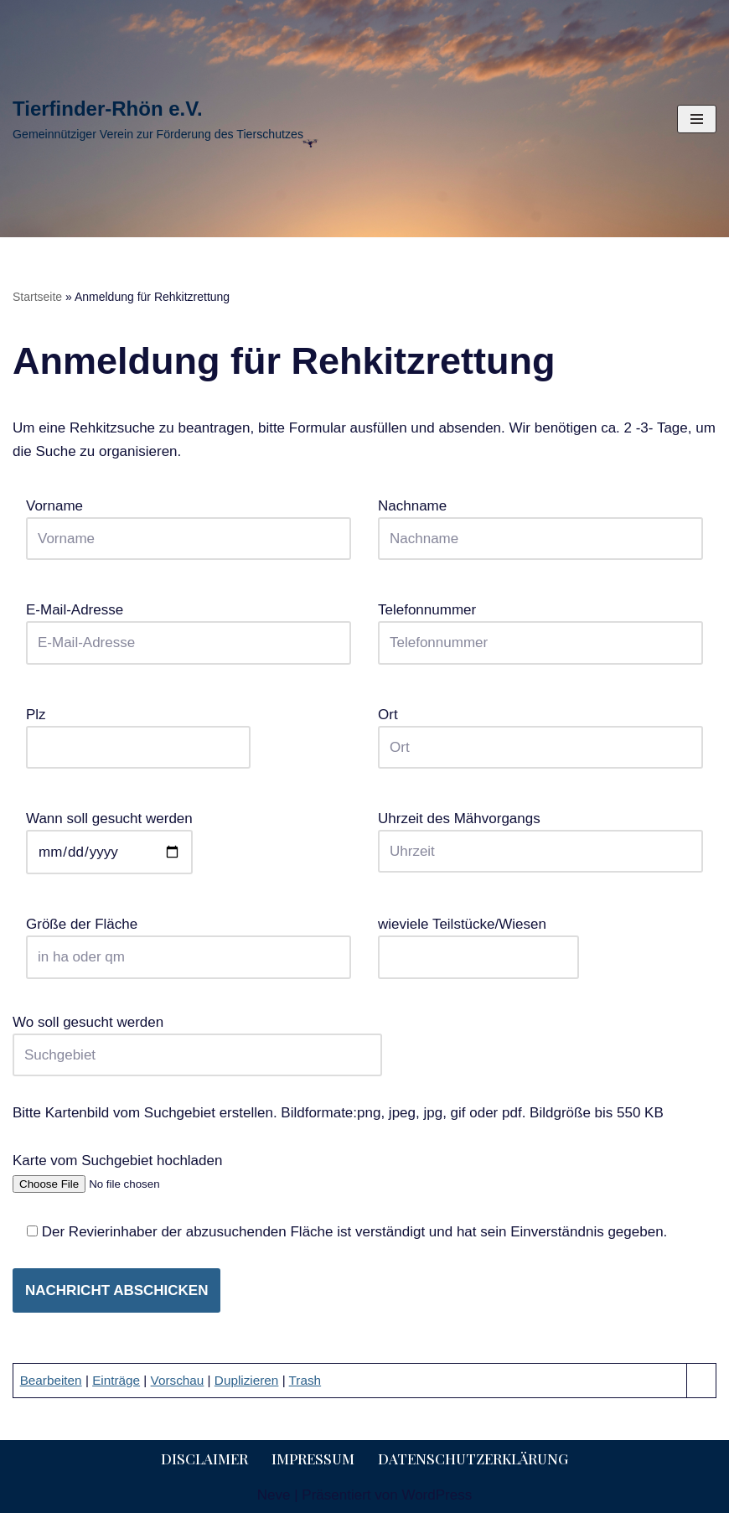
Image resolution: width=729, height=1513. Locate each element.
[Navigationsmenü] (696, 119)
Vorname (188, 522)
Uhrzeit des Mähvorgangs (540, 835)
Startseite (37, 296)
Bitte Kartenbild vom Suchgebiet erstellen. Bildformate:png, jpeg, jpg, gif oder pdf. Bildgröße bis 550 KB (338, 1113)
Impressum (312, 1458)
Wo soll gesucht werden (197, 1038)
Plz (138, 731)
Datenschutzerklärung (473, 1458)
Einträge (116, 1380)
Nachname (540, 522)
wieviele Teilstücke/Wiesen (478, 940)
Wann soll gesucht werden (109, 835)
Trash (305, 1380)
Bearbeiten (51, 1380)
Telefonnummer (540, 626)
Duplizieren (247, 1380)
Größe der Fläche (188, 940)
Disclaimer (204, 1458)
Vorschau (177, 1380)
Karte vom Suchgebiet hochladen (119, 1172)
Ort (540, 731)
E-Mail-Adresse (188, 626)
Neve (274, 1495)
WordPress (436, 1495)
